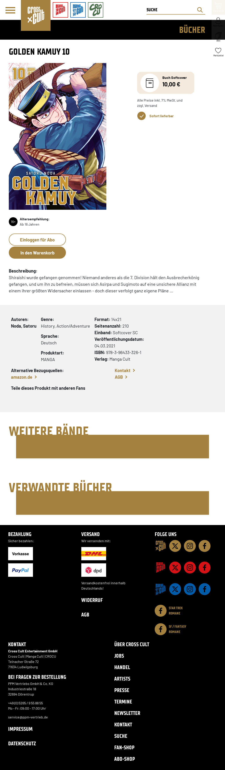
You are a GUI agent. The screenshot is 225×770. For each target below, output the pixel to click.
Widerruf (92, 600)
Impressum (20, 729)
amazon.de (21, 377)
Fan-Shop (124, 747)
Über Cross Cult (131, 644)
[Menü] (10, 10)
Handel (122, 667)
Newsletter (127, 713)
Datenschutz (22, 743)
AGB (119, 377)
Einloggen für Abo (37, 239)
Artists (122, 678)
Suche (120, 736)
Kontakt (123, 370)
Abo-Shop (124, 759)
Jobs (119, 656)
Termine (123, 701)
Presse (121, 690)
